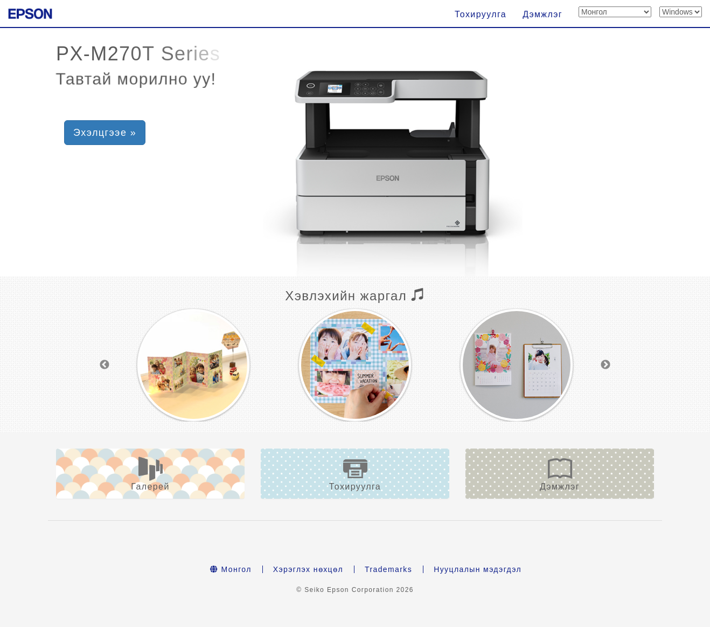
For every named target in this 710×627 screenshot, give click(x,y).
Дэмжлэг (542, 14)
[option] (193, 365)
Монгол (231, 569)
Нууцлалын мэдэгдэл (477, 569)
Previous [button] (104, 365)
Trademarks (388, 569)
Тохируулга (480, 14)
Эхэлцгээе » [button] (104, 132)
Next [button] (605, 365)
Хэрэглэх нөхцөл (308, 569)
